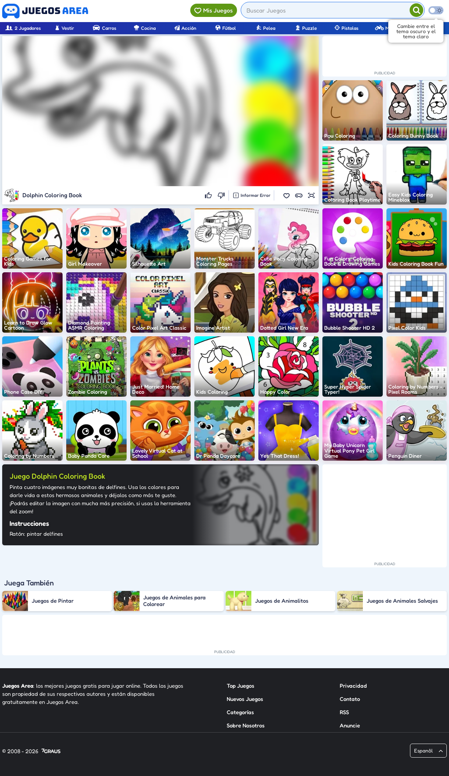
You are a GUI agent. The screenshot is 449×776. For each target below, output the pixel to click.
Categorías (240, 712)
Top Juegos (240, 685)
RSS (344, 712)
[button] (286, 195)
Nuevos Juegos (245, 698)
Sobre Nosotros (246, 725)
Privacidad (353, 685)
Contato (350, 698)
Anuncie (350, 725)
